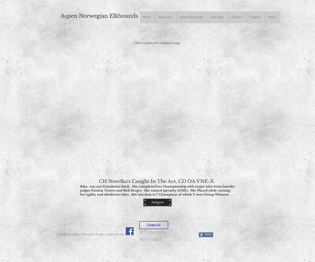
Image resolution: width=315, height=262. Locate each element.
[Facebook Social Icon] (130, 231)
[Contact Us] (153, 225)
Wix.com (125, 234)
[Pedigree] (157, 202)
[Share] (206, 234)
